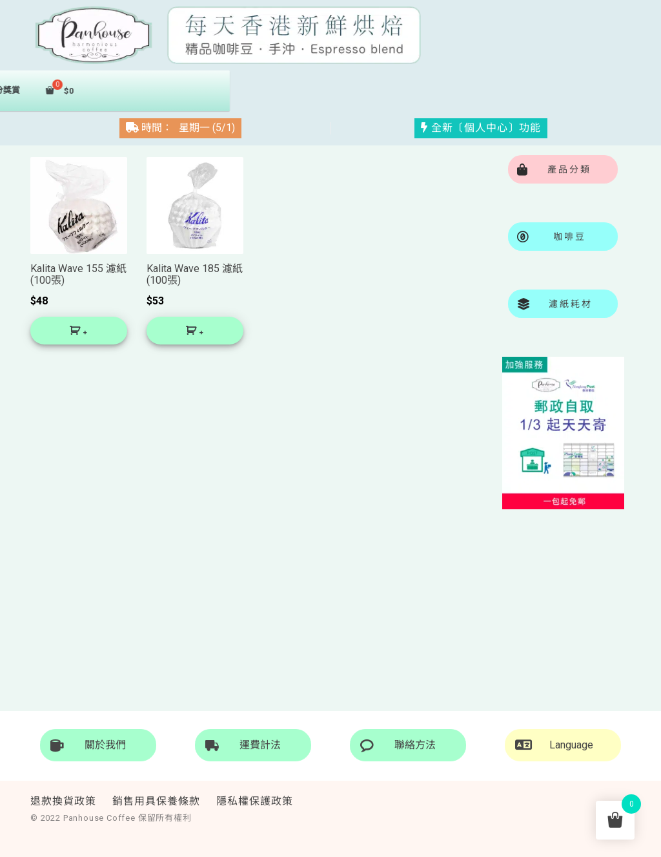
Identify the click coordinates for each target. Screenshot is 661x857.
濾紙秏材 (316, 90)
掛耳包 (241, 90)
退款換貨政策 (63, 801)
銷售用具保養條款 (156, 801)
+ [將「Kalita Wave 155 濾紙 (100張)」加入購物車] (85, 334)
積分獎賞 (395, 90)
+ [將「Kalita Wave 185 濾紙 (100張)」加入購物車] (201, 334)
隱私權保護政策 (254, 801)
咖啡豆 (170, 90)
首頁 (76, 89)
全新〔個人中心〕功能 (481, 126)
